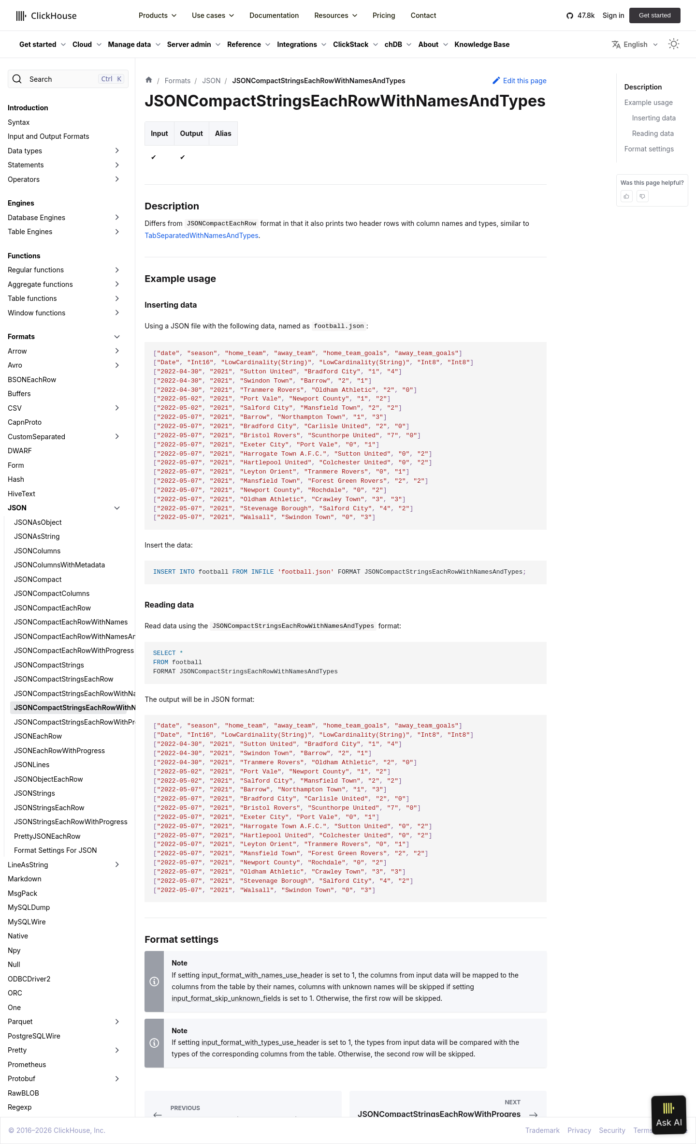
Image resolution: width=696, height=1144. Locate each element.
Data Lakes (25, 1110)
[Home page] (149, 81)
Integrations (297, 44)
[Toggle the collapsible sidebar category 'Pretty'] (117, 939)
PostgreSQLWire (34, 925)
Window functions (36, 202)
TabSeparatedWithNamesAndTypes (201, 235)
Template (22, 1053)
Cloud (82, 44)
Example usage (648, 102)
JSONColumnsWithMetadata (59, 454)
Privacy (579, 1130)
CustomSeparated (36, 326)
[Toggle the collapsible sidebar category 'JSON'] (117, 397)
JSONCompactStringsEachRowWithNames (70, 583)
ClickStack (350, 44)
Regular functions (36, 159)
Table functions (32, 187)
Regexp (20, 996)
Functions (24, 145)
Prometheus (27, 954)
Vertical (20, 1082)
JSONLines (31, 654)
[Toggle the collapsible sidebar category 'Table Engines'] (117, 121)
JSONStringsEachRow (49, 697)
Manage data (129, 44)
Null (14, 853)
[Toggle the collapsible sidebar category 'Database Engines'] (117, 107)
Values (18, 1068)
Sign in (613, 15)
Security (612, 1130)
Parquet (20, 910)
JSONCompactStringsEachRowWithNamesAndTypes (70, 597)
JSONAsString (37, 425)
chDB (393, 44)
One (14, 896)
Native (18, 825)
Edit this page (519, 80)
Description (642, 87)
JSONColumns (37, 440)
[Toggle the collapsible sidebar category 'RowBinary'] (117, 1011)
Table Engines (30, 121)
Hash (16, 368)
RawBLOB (23, 982)
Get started (655, 15)
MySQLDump (29, 796)
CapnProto (25, 311)
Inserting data (654, 118)
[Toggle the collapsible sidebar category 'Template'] (117, 1053)
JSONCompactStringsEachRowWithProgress (70, 611)
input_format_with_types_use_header (260, 1042)
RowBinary (25, 1011)
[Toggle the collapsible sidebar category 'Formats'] (117, 226)
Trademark (542, 1130)
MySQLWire (27, 811)
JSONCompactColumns (51, 482)
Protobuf (21, 968)
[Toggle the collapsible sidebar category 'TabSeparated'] (117, 1039)
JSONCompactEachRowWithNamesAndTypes (70, 525)
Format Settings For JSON (55, 739)
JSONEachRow (38, 625)
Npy (14, 839)
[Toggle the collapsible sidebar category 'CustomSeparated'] (117, 326)
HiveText (21, 383)
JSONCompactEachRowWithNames (70, 511)
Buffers (19, 283)
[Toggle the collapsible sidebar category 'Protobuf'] (117, 968)
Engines (21, 92)
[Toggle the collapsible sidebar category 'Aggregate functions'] (117, 173)
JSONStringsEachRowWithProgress (70, 711)
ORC (15, 882)
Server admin (189, 44)
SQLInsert (23, 1025)
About (428, 44)
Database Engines (36, 107)
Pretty (17, 939)
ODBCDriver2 (29, 868)
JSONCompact (37, 468)
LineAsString (28, 754)
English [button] (629, 44)
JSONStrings (34, 682)
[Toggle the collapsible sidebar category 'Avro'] (117, 254)
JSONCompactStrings (49, 554)
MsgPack (22, 782)
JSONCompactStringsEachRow (64, 568)
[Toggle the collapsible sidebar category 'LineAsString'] (117, 754)
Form (16, 354)
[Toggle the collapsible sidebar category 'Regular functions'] (117, 159)
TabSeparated (30, 1039)
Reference (244, 44)
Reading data (653, 133)
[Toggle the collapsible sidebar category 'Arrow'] (117, 240)
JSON (17, 397)
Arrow (17, 240)
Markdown (25, 768)
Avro (15, 254)
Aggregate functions (40, 173)
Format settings (649, 149)
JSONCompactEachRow (52, 497)
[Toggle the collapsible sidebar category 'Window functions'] (117, 202)
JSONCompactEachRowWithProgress (70, 539)
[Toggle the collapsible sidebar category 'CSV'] (117, 297)
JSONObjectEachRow (48, 668)
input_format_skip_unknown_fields (226, 998)
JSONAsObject (38, 411)
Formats (21, 226)
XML (15, 1096)
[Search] (68, 79)
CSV (15, 297)
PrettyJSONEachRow (47, 725)
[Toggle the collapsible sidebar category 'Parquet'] (117, 911)
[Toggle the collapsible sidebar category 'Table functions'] (117, 187)
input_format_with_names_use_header (262, 975)
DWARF (20, 340)
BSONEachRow (32, 269)
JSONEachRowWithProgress (59, 640)
